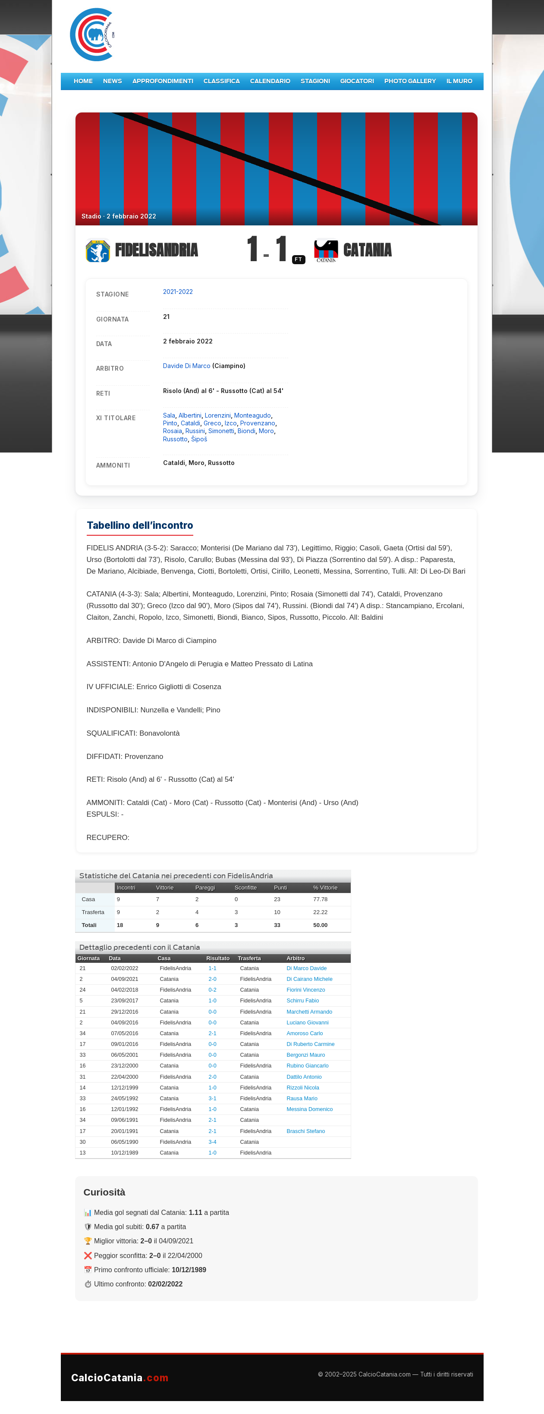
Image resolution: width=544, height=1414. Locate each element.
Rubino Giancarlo (308, 1066)
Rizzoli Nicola (303, 1088)
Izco (231, 423)
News (112, 81)
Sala (169, 415)
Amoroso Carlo (305, 1033)
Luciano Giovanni (308, 1023)
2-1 (213, 1033)
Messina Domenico (310, 1109)
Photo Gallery (410, 81)
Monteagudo (252, 415)
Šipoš (199, 439)
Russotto (175, 439)
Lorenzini (218, 415)
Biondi (246, 430)
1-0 (213, 1001)
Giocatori (357, 81)
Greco (212, 423)
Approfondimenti (162, 81)
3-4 (213, 1142)
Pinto (170, 423)
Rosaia (172, 430)
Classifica (222, 81)
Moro (266, 430)
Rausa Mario (302, 1099)
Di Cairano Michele (310, 979)
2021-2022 (178, 291)
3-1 (213, 1099)
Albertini (190, 415)
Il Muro (459, 81)
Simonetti (221, 430)
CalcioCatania (120, 1377)
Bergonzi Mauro (306, 1055)
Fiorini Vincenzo (306, 990)
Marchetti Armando (310, 1012)
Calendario (270, 81)
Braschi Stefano (306, 1131)
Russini (195, 430)
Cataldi (190, 423)
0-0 (213, 1012)
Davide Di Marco (187, 365)
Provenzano (257, 423)
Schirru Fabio (303, 1001)
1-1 (213, 968)
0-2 (213, 990)
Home (83, 81)
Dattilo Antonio (304, 1077)
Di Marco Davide (307, 968)
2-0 (213, 979)
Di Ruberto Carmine (311, 1044)
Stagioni (315, 81)
